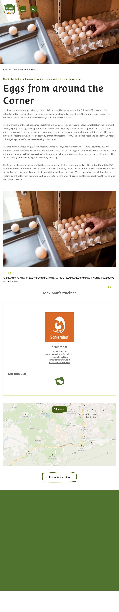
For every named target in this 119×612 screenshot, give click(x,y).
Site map (7, 575)
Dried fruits (67, 529)
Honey (98, 518)
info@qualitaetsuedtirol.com (17, 520)
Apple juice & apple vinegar (71, 513)
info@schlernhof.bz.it (59, 359)
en (12, 539)
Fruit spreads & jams (105, 507)
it (8, 539)
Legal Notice (34, 575)
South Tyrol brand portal (84, 575)
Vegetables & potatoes (101, 535)
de (4, 539)
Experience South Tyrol (73, 544)
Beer (64, 518)
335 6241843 (61, 357)
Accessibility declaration (56, 575)
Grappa (98, 511)
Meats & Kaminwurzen (101, 524)
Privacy (20, 575)
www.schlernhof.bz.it (59, 362)
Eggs (64, 533)
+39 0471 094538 (13, 516)
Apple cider (67, 507)
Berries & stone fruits (72, 522)
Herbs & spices (102, 515)
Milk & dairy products (105, 529)
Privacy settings (108, 575)
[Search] (33, 9)
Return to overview (59, 477)
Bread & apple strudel (73, 526)
